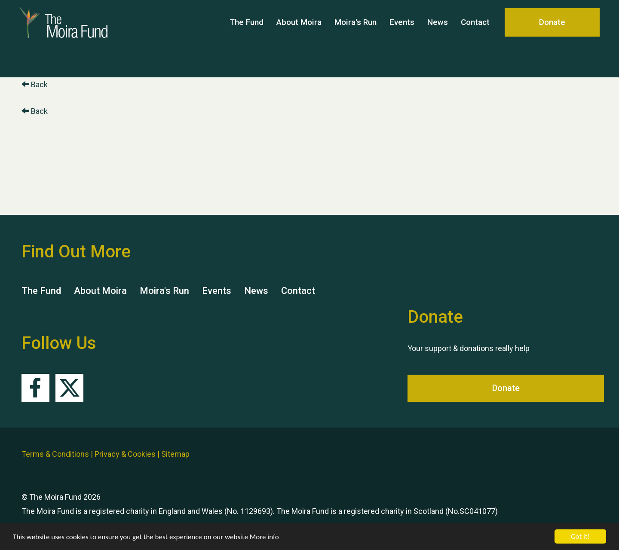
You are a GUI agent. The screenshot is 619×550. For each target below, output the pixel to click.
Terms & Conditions (55, 453)
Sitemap (175, 453)
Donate (552, 38)
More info (264, 536)
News (437, 38)
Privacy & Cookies (125, 453)
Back (34, 84)
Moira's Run (355, 38)
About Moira (299, 38)
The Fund (247, 38)
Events (401, 38)
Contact (475, 38)
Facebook (35, 388)
